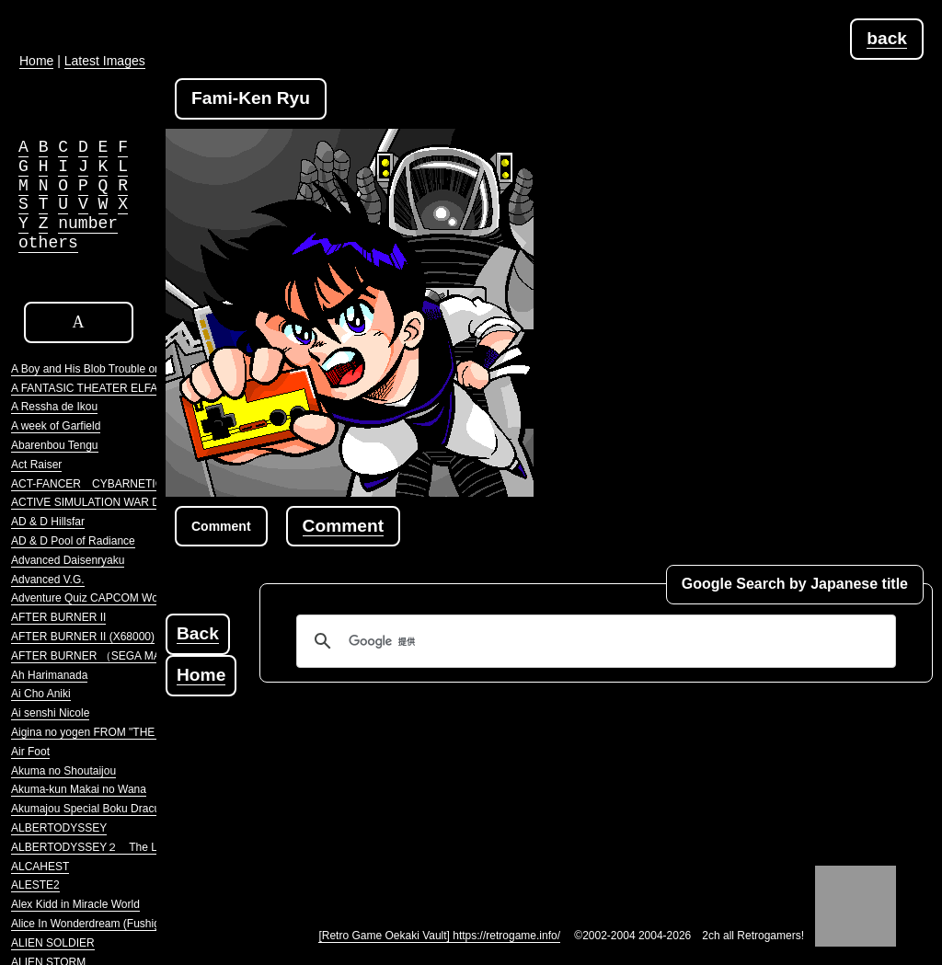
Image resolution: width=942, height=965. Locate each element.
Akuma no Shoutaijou (63, 770)
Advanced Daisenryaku (67, 560)
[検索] (593, 641)
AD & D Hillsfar (48, 521)
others (48, 243)
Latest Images (104, 60)
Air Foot (30, 751)
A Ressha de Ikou (54, 406)
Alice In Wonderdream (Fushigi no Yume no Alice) (132, 923)
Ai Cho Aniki (41, 693)
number (88, 223)
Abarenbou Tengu (54, 445)
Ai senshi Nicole (50, 713)
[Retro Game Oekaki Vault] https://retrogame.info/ (439, 935)
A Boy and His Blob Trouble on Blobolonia (113, 368)
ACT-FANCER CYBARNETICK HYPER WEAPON (137, 483)
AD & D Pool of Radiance (73, 540)
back (887, 38)
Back (198, 633)
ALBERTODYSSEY (59, 827)
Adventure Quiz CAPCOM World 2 (95, 598)
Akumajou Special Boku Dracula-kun (100, 808)
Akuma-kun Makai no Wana (78, 789)
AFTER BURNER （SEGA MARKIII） (103, 655)
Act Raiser (36, 464)
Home (201, 674)
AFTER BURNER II (58, 617)
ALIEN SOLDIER (53, 942)
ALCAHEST (40, 866)
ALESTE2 (35, 885)
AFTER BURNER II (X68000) (83, 636)
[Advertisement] (500, 791)
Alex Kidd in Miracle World (75, 904)
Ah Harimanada (49, 675)
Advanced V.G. (48, 579)
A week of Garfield (55, 425)
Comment (343, 525)
